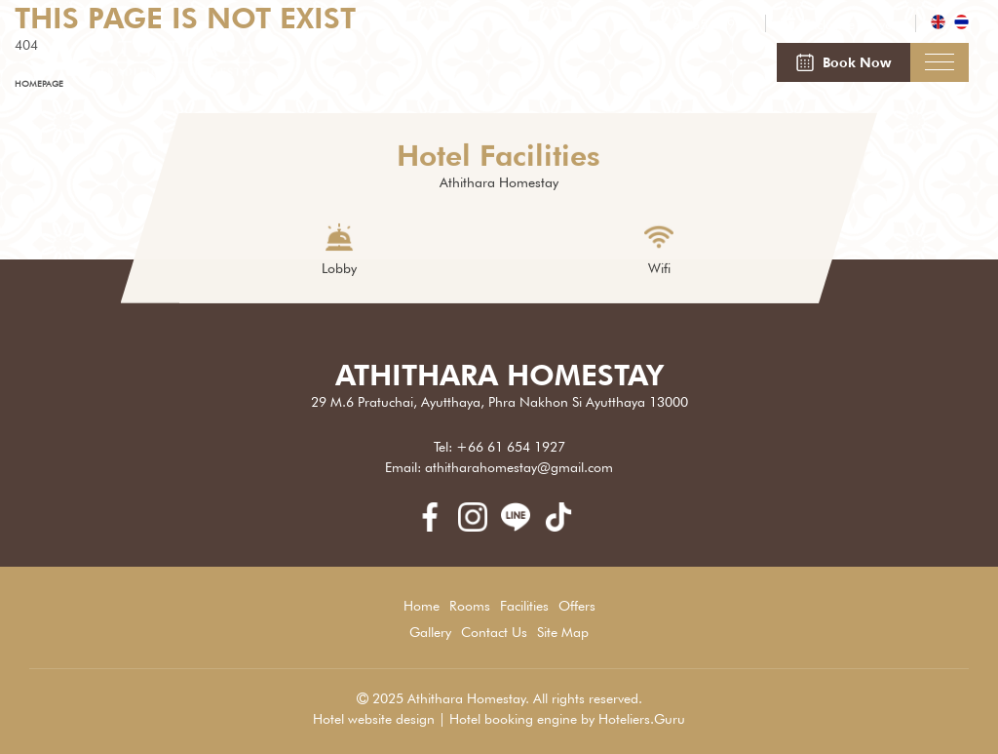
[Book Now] (843, 62)
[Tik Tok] (563, 527)
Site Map (563, 632)
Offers (576, 606)
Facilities (524, 606)
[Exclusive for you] (841, 24)
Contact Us (494, 632)
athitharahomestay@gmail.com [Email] (519, 467)
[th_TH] (961, 24)
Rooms (469, 606)
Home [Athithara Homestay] (421, 606)
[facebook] (436, 527)
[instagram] (479, 527)
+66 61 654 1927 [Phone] (510, 447)
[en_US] (940, 24)
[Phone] (684, 24)
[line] (522, 527)
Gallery (430, 632)
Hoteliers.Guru (641, 719)
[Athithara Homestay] (144, 75)
